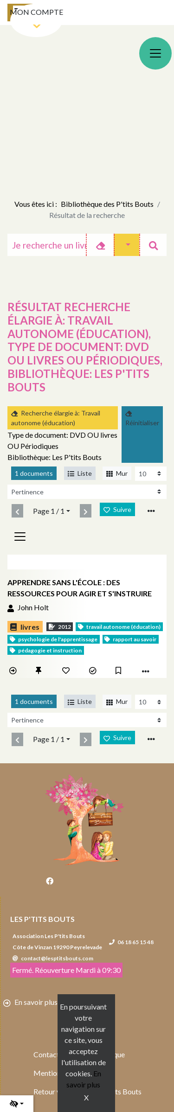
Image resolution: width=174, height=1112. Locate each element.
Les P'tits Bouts (42, 918)
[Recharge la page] (151, 474)
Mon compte (36, 11)
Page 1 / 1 (48, 510)
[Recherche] (46, 245)
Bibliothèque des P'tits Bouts (107, 203)
